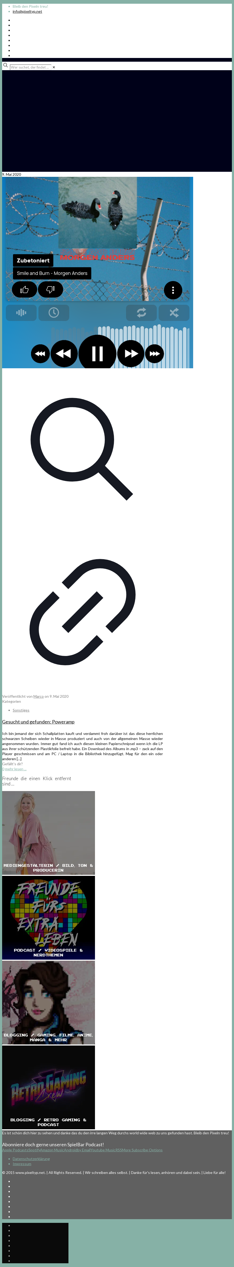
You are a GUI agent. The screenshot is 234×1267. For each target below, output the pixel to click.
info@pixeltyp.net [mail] (27, 11)
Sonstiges (21, 710)
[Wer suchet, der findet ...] (30, 67)
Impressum (22, 1163)
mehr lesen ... (16, 769)
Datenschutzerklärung (31, 1158)
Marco (38, 696)
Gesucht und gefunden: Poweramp (38, 722)
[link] (53, 67)
